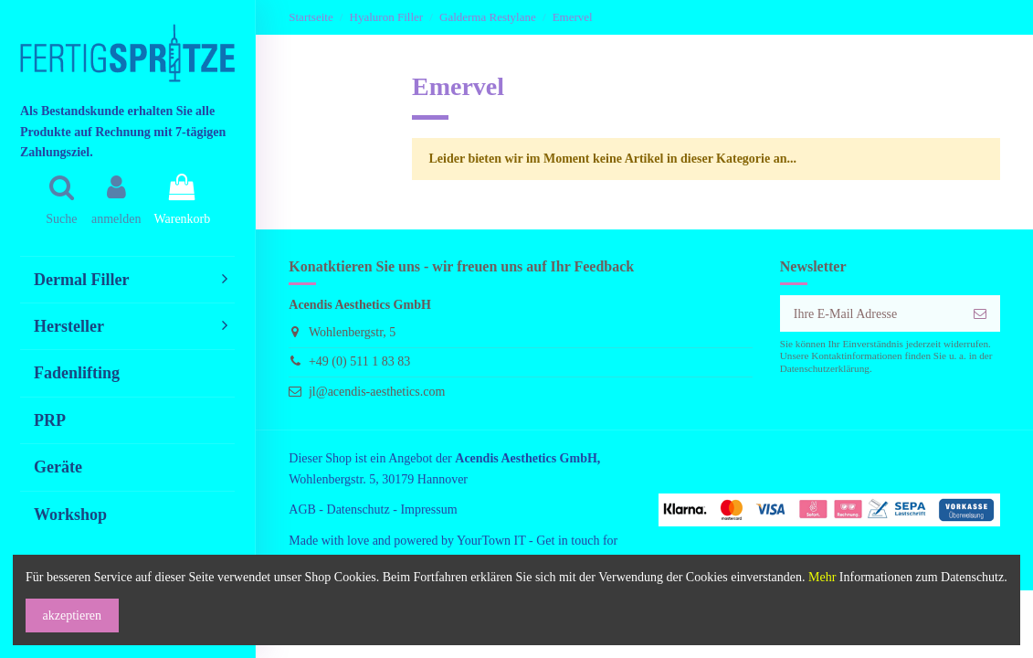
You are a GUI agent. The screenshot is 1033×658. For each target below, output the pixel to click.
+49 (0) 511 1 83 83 (359, 361)
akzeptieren (72, 615)
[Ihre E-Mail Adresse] (871, 313)
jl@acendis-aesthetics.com (377, 391)
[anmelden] (980, 313)
